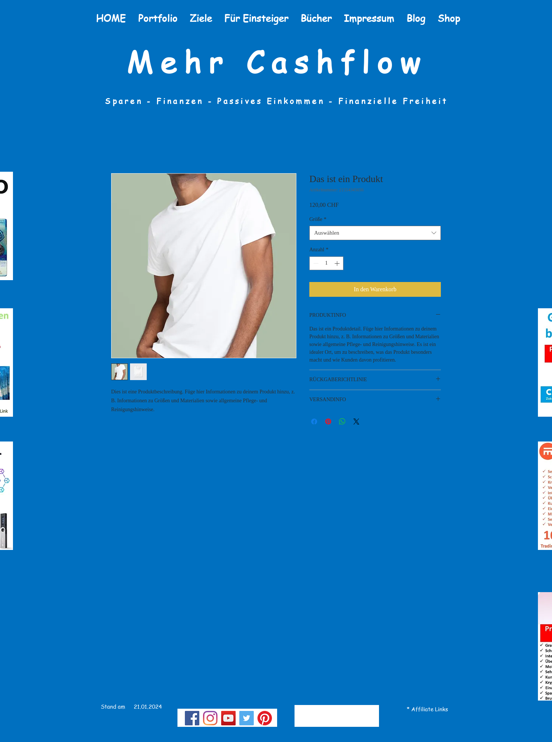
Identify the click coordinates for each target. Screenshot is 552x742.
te (430, 709)
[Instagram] (210, 718)
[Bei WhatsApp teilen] (342, 421)
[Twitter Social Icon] (246, 718)
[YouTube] (228, 718)
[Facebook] (192, 718)
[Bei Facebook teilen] (314, 421)
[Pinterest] (264, 718)
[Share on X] (356, 421)
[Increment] (337, 263)
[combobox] (375, 233)
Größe (317, 219)
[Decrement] (315, 263)
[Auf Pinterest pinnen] (328, 421)
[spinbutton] (326, 263)
